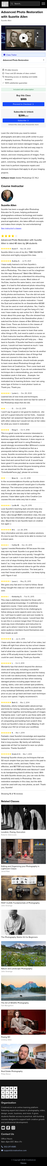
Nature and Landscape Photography (16, 968)
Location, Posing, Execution (13, 832)
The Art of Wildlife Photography (15, 1002)
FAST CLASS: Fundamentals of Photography (20, 902)
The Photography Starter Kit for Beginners (19, 937)
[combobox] (25, 4)
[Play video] (23, 37)
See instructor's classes (11, 228)
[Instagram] (13, 1128)
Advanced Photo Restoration (15, 60)
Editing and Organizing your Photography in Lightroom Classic (20, 867)
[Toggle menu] (43, 4)
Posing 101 (5, 1037)
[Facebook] (8, 1128)
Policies (23, 1163)
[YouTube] (3, 1128)
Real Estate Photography (12, 1071)
